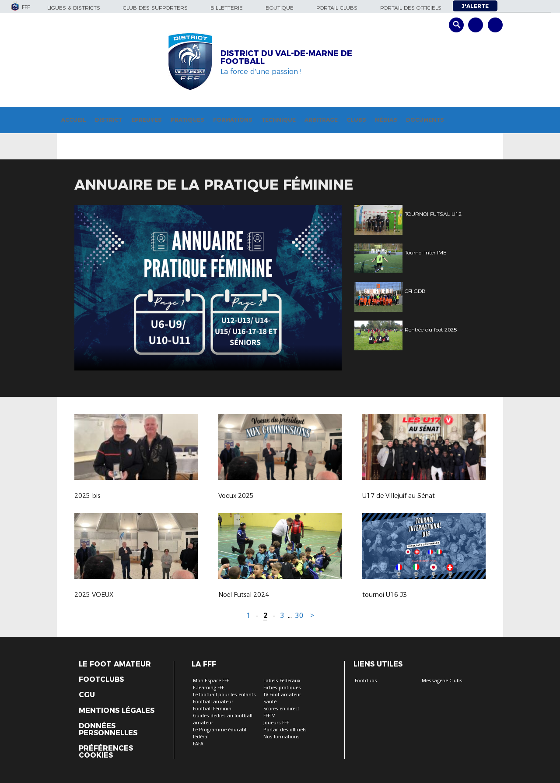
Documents (425, 119)
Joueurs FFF (276, 723)
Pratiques (187, 119)
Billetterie (226, 7)
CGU (87, 694)
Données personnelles (108, 730)
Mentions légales (116, 710)
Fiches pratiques (282, 688)
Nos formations (281, 737)
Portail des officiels (410, 7)
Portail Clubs (336, 7)
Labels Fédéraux (282, 681)
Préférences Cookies (106, 752)
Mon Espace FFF (211, 681)
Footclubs (101, 679)
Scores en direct (281, 709)
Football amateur (213, 702)
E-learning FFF (208, 688)
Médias (386, 119)
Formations (232, 119)
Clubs (356, 119)
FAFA (198, 744)
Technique (278, 119)
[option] (208, 287)
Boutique (280, 7)
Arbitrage (321, 119)
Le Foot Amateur (115, 664)
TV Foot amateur (282, 695)
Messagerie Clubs (442, 681)
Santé (269, 702)
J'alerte (475, 6)
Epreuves (146, 119)
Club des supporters (155, 7)
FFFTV (269, 716)
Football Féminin (212, 709)
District (108, 119)
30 (299, 615)
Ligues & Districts (73, 7)
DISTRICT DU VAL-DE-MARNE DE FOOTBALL (286, 57)
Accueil (73, 119)
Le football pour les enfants (224, 695)
